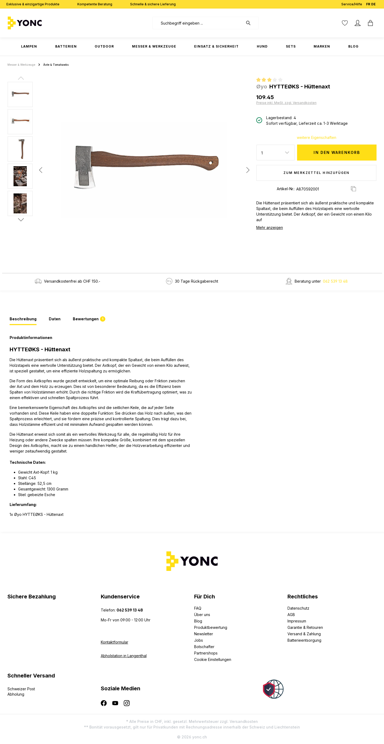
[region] (129, 169)
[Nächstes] (248, 170)
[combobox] (197, 23)
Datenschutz (298, 608)
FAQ (197, 608)
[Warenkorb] (370, 23)
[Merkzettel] (344, 23)
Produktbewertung (210, 627)
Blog (198, 621)
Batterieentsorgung (304, 640)
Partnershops (206, 653)
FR (368, 3)
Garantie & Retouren (305, 627)
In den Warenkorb (337, 152)
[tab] (23, 319)
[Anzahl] (275, 153)
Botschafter (204, 646)
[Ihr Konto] (357, 23)
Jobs (198, 640)
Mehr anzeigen (269, 227)
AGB (291, 614)
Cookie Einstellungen (212, 659)
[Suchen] (251, 23)
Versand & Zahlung (304, 634)
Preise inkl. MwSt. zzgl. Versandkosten (286, 103)
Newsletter (203, 634)
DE (373, 3)
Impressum (296, 621)
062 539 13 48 (335, 281)
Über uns (202, 614)
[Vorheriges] (41, 170)
